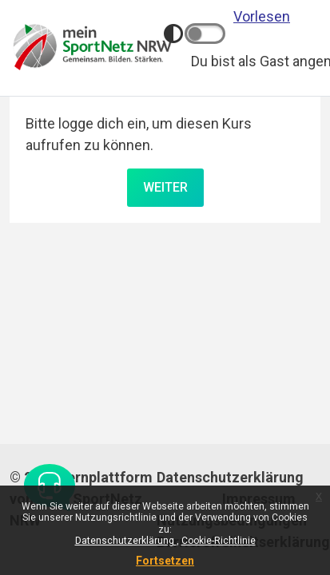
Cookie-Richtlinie (218, 540)
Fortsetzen (165, 560)
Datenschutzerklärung (126, 540)
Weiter (165, 187)
